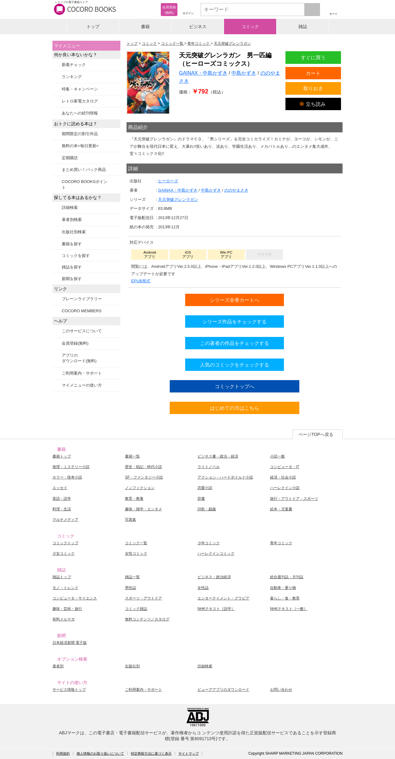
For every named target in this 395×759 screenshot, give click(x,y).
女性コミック (136, 553)
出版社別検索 (74, 232)
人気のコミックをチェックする (234, 364)
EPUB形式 (140, 281)
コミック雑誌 (136, 609)
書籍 (145, 26)
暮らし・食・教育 (285, 598)
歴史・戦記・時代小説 (143, 467)
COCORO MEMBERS (82, 311)
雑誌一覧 (132, 577)
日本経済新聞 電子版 (69, 643)
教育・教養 (134, 498)
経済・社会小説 (283, 477)
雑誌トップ (61, 577)
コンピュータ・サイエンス (74, 598)
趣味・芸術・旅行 (67, 609)
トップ (92, 26)
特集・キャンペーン (80, 89)
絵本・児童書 (281, 509)
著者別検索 (72, 219)
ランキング (72, 76)
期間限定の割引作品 (80, 133)
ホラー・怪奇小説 (67, 477)
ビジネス (197, 26)
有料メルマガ (63, 619)
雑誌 (302, 26)
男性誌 (130, 588)
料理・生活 (61, 509)
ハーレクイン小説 (285, 488)
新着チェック (74, 64)
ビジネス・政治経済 (214, 577)
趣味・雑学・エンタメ (143, 509)
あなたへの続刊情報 (80, 113)
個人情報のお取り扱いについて (100, 753)
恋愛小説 (205, 488)
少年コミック (209, 543)
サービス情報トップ (69, 689)
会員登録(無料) (75, 343)
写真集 (130, 519)
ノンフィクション (140, 488)
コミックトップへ (234, 386)
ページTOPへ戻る (315, 434)
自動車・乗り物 (283, 588)
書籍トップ (61, 456)
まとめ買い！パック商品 (84, 169)
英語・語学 (61, 498)
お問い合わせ (281, 689)
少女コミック (63, 553)
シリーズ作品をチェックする (234, 321)
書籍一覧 (132, 456)
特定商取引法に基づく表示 (151, 753)
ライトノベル (209, 467)
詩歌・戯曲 (207, 509)
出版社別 (132, 666)
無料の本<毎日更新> (80, 145)
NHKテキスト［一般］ (288, 609)
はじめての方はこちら (234, 408)
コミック (250, 26)
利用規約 (63, 753)
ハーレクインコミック (216, 553)
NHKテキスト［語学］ (216, 609)
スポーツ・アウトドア (143, 598)
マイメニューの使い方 (82, 385)
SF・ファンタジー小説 (144, 477)
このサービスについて (82, 331)
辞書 (201, 498)
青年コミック (281, 543)
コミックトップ (65, 543)
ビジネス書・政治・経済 (218, 456)
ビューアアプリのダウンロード (223, 689)
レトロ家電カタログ (80, 101)
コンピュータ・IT (284, 467)
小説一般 (277, 456)
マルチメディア (65, 519)
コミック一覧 (136, 543)
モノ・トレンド (65, 588)
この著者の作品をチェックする (234, 343)
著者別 (58, 666)
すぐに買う (313, 57)
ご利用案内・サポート (82, 373)
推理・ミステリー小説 (70, 467)
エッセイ (59, 488)
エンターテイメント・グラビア (223, 598)
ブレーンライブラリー (82, 299)
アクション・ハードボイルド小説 (225, 477)
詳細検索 (70, 207)
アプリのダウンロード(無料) (79, 358)
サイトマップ (188, 753)
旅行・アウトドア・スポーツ (294, 498)
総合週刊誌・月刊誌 (286, 577)
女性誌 (203, 588)
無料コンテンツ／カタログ (147, 619)
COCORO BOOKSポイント (84, 184)
